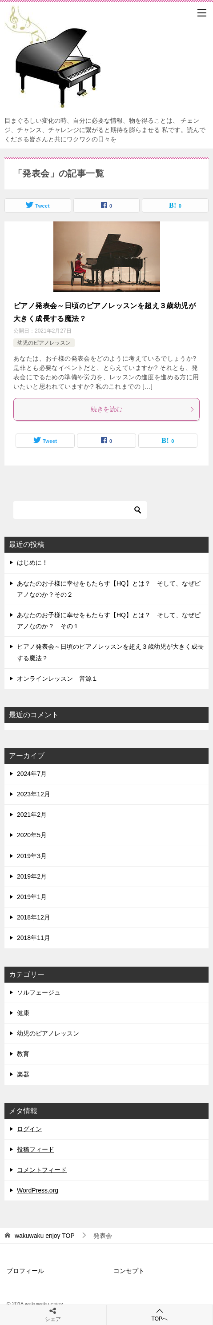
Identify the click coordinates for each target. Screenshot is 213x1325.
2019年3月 (32, 855)
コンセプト (129, 1270)
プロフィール (25, 1270)
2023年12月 (33, 794)
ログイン (29, 1128)
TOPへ (160, 1314)
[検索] (80, 510)
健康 (23, 1012)
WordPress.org (37, 1190)
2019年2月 (32, 876)
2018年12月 (33, 917)
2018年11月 (33, 937)
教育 (23, 1053)
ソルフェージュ (38, 992)
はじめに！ (32, 562)
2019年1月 (32, 896)
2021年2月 (32, 814)
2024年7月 (32, 773)
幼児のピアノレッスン (44, 343)
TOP (45, 1235)
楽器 (23, 1074)
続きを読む (143, 409)
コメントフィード (42, 1169)
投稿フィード (35, 1149)
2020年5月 (32, 835)
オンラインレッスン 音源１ (57, 678)
